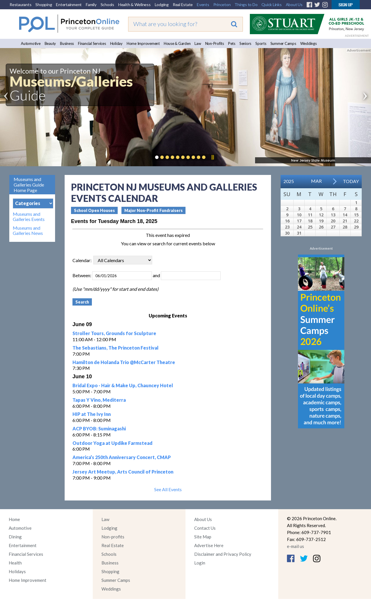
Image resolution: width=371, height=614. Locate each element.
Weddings (308, 43)
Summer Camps (283, 43)
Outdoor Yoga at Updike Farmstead (112, 443)
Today (351, 181)
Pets (231, 43)
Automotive (31, 43)
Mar (316, 181)
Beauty (50, 43)
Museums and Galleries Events (29, 216)
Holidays (17, 571)
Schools (107, 4)
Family (91, 4)
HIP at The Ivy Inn (91, 414)
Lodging (162, 4)
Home (14, 519)
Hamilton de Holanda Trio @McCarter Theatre (123, 362)
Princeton (222, 4)
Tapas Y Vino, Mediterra (99, 400)
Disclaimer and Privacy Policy (222, 554)
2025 (288, 181)
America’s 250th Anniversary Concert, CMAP (121, 457)
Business (67, 43)
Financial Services (92, 43)
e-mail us (295, 546)
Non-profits (112, 536)
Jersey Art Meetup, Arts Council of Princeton (122, 471)
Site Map (202, 536)
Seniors (245, 43)
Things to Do (245, 4)
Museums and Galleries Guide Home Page (29, 184)
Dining (15, 536)
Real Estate (183, 4)
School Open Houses (94, 210)
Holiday (116, 43)
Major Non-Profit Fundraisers (153, 210)
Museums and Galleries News (28, 230)
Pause (212, 157)
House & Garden (177, 43)
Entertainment (69, 4)
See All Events (168, 489)
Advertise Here (208, 545)
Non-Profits (214, 43)
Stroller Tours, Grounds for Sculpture (114, 333)
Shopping (43, 4)
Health (15, 562)
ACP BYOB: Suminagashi (99, 428)
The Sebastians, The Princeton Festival (115, 347)
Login (199, 562)
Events (203, 4)
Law (197, 43)
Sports (260, 43)
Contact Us (205, 528)
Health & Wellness (134, 4)
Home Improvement (143, 43)
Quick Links (271, 4)
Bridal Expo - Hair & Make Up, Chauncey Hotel (122, 385)
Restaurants (20, 4)
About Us (294, 4)
